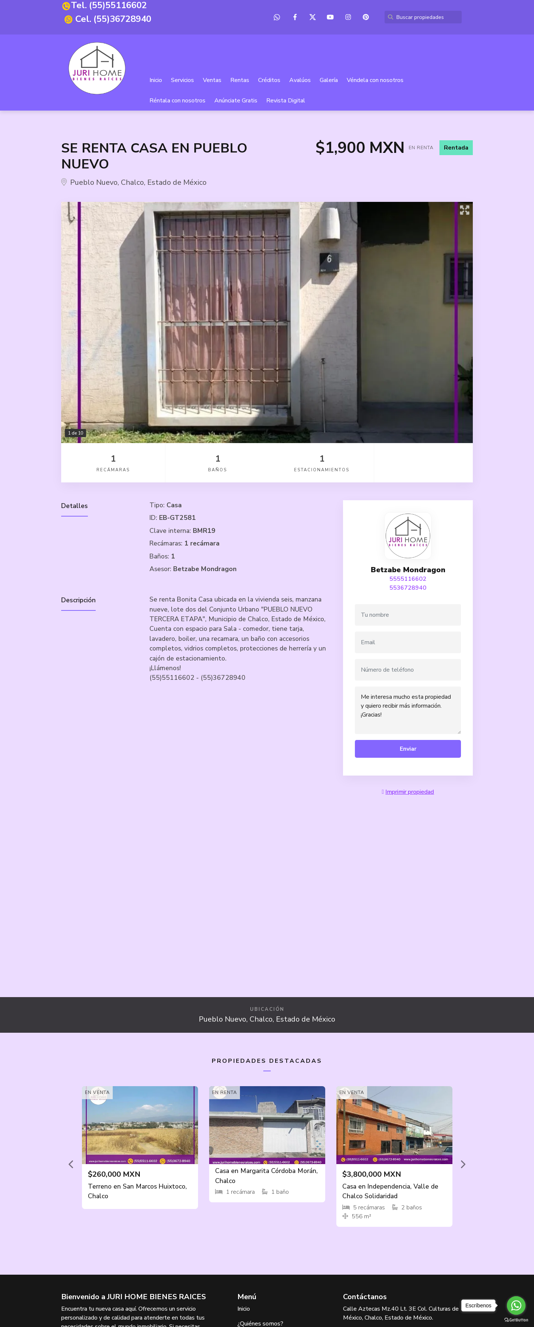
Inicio (156, 80)
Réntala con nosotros (178, 101)
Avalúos (300, 80)
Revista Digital (286, 101)
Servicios (182, 80)
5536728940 (407, 588)
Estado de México (177, 183)
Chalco (132, 183)
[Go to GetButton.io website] (516, 1319)
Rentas (240, 80)
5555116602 (407, 579)
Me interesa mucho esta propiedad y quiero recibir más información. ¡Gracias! (408, 710)
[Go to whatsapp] (516, 1305)
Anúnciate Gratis (236, 101)
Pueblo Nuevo (94, 183)
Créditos (269, 80)
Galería (329, 80)
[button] (71, 1164)
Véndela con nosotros (375, 80)
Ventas (212, 80)
